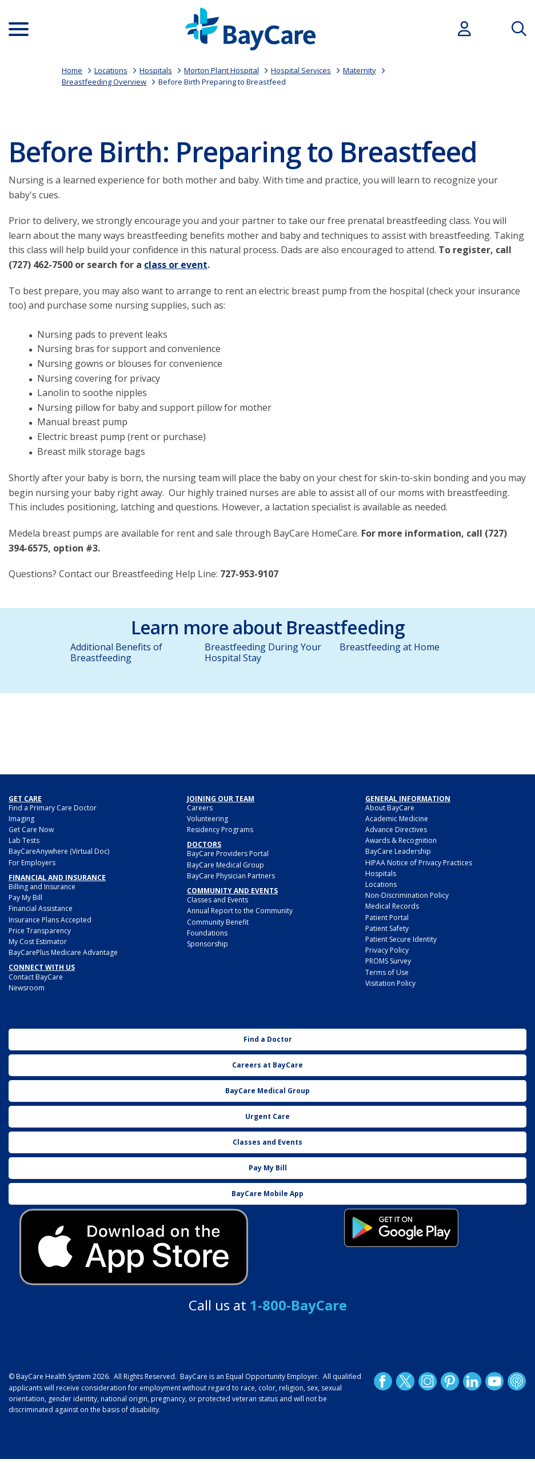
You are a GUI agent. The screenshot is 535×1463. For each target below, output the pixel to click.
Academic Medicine (396, 819)
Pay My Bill (25, 897)
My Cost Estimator (38, 941)
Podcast (517, 1381)
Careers (200, 808)
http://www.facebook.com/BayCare (383, 1381)
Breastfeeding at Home (390, 647)
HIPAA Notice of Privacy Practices (418, 863)
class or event (175, 264)
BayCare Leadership (398, 851)
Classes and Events (217, 900)
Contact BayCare (36, 977)
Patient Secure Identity (401, 939)
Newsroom (27, 988)
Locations (110, 70)
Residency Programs (220, 829)
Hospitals (155, 70)
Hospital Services (301, 70)
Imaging (21, 819)
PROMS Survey (388, 961)
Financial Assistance (41, 908)
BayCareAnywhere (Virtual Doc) (59, 851)
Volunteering (207, 819)
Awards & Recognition (401, 840)
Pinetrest (450, 1381)
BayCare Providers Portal (228, 853)
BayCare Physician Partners (231, 876)
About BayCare (389, 808)
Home (72, 70)
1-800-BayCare (298, 1305)
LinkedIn (472, 1381)
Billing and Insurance (42, 887)
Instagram (427, 1381)
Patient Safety (387, 928)
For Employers (32, 863)
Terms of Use (387, 972)
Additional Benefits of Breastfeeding (116, 652)
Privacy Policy (387, 950)
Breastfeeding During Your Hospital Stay (263, 652)
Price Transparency (40, 931)
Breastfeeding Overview (104, 82)
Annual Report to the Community (240, 911)
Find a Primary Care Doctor (53, 808)
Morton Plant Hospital (221, 70)
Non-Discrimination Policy (407, 895)
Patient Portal (387, 917)
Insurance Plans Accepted (50, 920)
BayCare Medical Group (225, 865)
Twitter (405, 1381)
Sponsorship (207, 944)
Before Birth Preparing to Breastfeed (222, 82)
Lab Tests (24, 840)
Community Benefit (218, 922)
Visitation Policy (390, 983)
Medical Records (392, 906)
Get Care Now (31, 829)
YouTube (494, 1381)
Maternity (359, 70)
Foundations (207, 933)
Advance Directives (396, 829)
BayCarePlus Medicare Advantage (63, 952)
